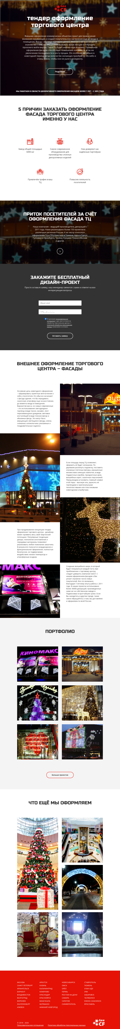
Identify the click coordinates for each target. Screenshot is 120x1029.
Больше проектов (60, 775)
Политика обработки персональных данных (66, 1025)
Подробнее (60, 71)
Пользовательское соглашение (30, 1025)
